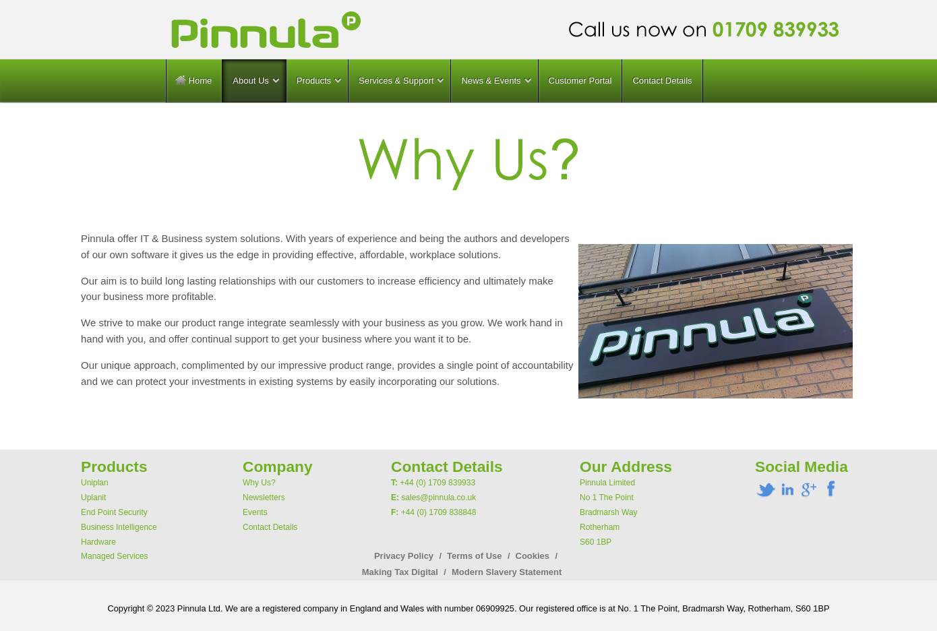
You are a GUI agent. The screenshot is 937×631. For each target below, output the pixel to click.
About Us (250, 81)
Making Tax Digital (400, 572)
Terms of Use (474, 556)
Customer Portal (580, 81)
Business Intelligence (119, 527)
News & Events (490, 81)
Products (314, 81)
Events (255, 512)
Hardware (98, 542)
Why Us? (259, 482)
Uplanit (93, 497)
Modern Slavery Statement (507, 572)
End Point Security (114, 512)
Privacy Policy (403, 556)
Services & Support (396, 81)
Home (193, 80)
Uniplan (95, 482)
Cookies (533, 556)
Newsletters (264, 497)
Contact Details (662, 81)
